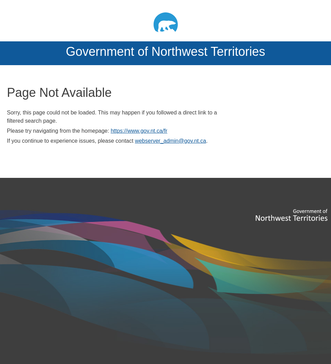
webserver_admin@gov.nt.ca (170, 141)
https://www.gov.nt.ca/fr (139, 131)
